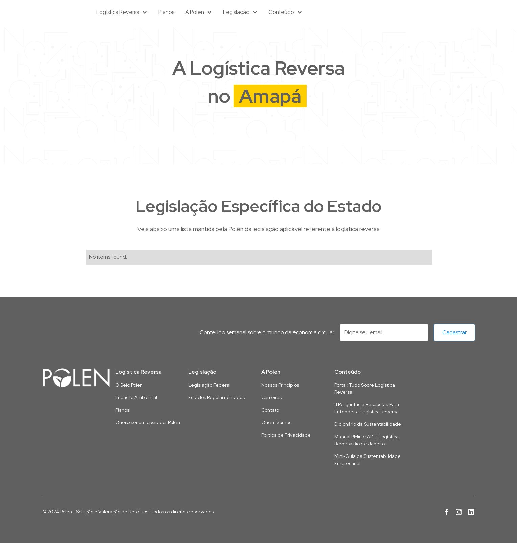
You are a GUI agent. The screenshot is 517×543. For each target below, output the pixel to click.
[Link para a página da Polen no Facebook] (447, 512)
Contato (270, 410)
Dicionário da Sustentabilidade (367, 424)
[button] (122, 12)
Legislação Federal (209, 385)
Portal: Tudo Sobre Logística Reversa (364, 388)
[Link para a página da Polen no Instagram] (459, 512)
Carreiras (271, 397)
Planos (166, 12)
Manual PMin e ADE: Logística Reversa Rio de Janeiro (366, 440)
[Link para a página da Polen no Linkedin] (471, 512)
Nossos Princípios (280, 385)
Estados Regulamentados (216, 397)
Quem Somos (276, 422)
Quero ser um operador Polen (147, 422)
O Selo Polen (129, 385)
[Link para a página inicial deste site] (76, 378)
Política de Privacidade (286, 435)
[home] (62, 12)
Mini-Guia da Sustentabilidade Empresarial (367, 459)
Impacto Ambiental (136, 397)
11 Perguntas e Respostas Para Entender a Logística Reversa (366, 408)
